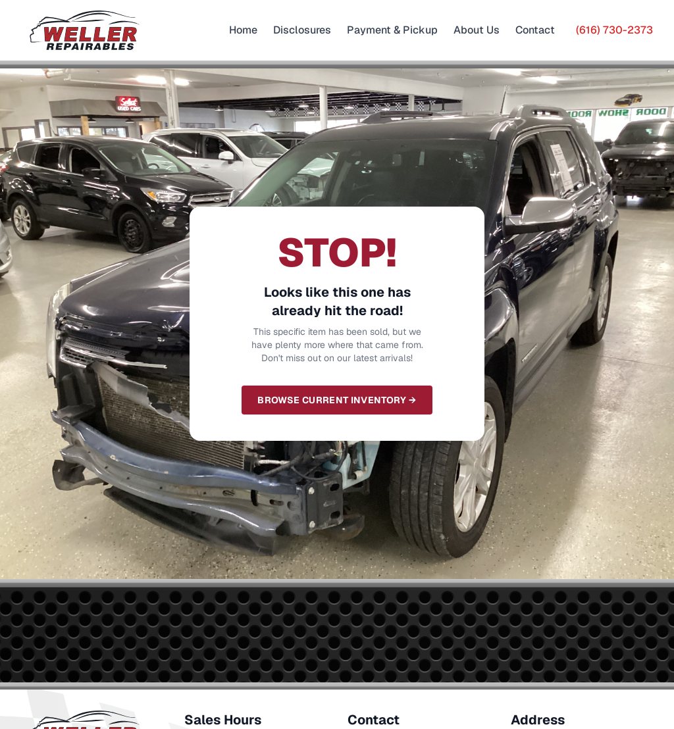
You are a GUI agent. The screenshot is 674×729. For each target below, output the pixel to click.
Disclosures (302, 30)
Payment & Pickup (392, 30)
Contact (535, 30)
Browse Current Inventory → (336, 400)
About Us (477, 30)
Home (243, 30)
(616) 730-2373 (614, 30)
